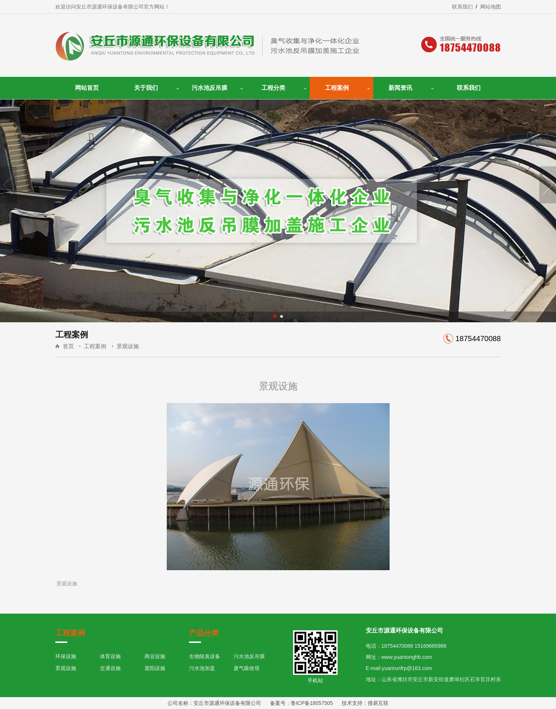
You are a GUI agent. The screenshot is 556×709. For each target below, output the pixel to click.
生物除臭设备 (204, 656)
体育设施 (110, 656)
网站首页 (87, 88)
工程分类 (273, 88)
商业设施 (154, 656)
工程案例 (337, 88)
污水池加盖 (202, 668)
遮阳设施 (154, 668)
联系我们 (462, 7)
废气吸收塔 (247, 668)
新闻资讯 (400, 88)
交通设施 (110, 668)
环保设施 (65, 656)
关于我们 (146, 88)
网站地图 (490, 7)
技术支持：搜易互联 (361, 703)
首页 (68, 346)
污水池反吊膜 (209, 88)
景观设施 (128, 346)
